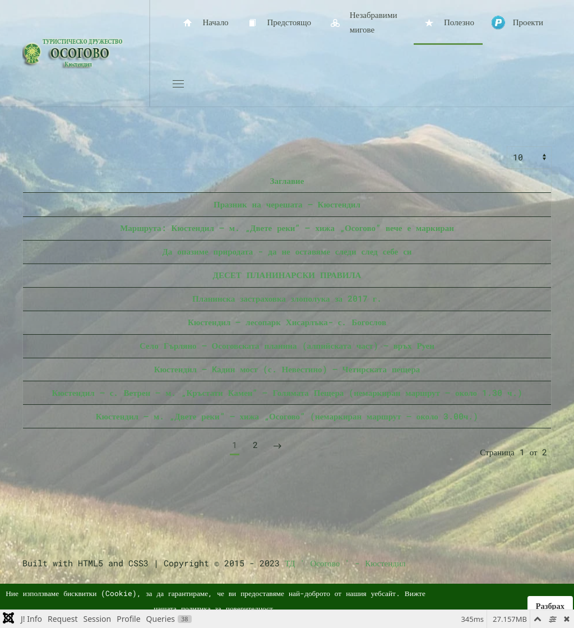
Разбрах (550, 606)
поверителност (249, 608)
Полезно (448, 22)
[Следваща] (277, 446)
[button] (178, 84)
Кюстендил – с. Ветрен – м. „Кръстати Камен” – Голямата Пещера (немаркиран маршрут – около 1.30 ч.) (287, 392)
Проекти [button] (517, 22)
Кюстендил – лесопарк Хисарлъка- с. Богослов (287, 321)
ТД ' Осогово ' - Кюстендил (345, 563)
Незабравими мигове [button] (362, 22)
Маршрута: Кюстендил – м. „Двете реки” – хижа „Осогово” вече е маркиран (287, 227)
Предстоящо (278, 22)
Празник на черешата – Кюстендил (287, 204)
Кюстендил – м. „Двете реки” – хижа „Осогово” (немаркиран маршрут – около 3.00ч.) (287, 416)
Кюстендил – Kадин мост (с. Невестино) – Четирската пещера (287, 369)
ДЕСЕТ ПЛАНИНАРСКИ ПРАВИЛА (287, 274)
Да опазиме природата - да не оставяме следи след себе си (287, 251)
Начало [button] (205, 22)
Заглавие (287, 180)
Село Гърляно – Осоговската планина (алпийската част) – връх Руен (287, 345)
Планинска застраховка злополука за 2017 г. (287, 298)
